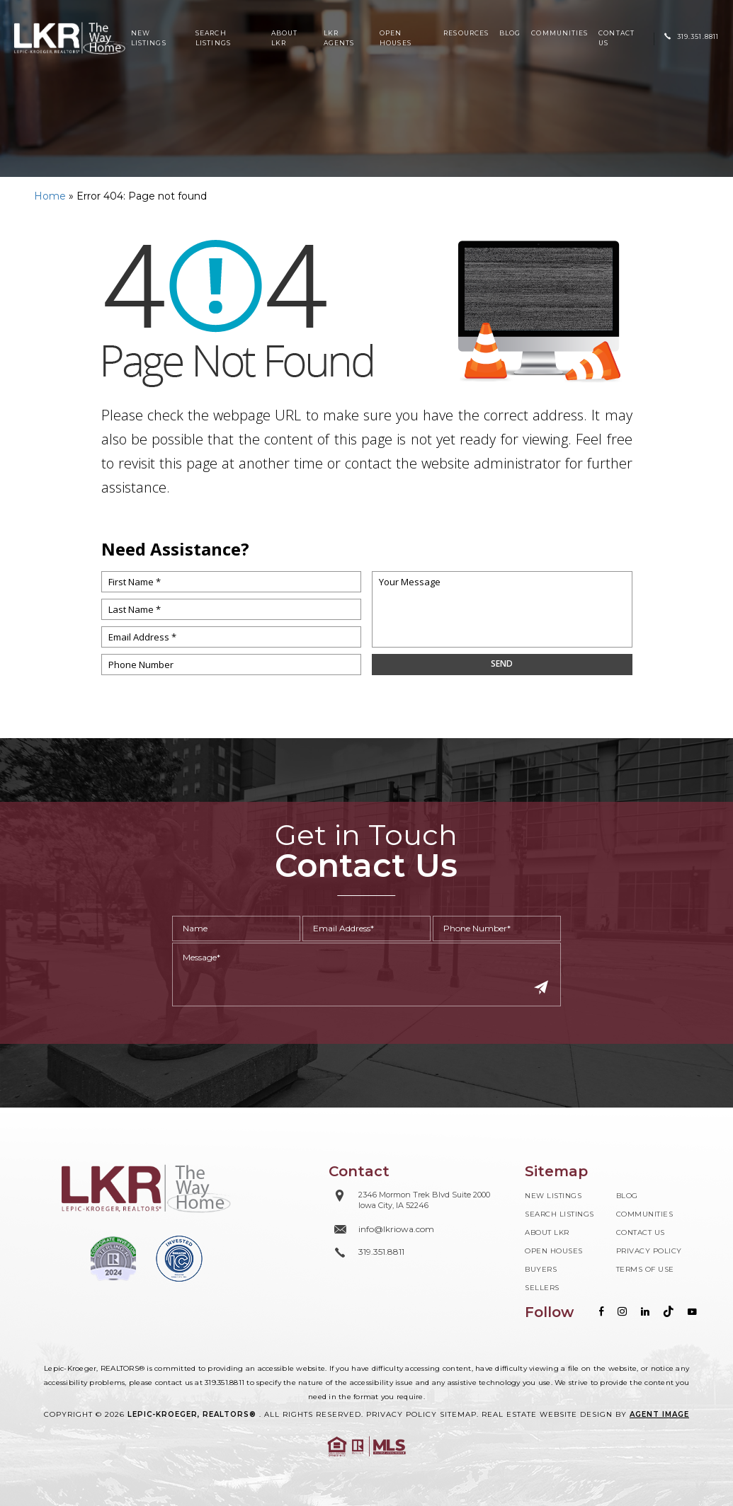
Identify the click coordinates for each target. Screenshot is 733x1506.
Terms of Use (645, 1269)
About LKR (284, 38)
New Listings (148, 38)
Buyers (541, 1269)
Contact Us (616, 38)
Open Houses (395, 38)
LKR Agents (339, 38)
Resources (466, 33)
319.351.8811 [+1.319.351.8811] (224, 1382)
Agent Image (659, 1414)
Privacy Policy (649, 1250)
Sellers (542, 1287)
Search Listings (213, 38)
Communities (559, 33)
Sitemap (458, 1414)
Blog (510, 33)
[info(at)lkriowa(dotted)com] (409, 1229)
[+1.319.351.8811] (691, 36)
